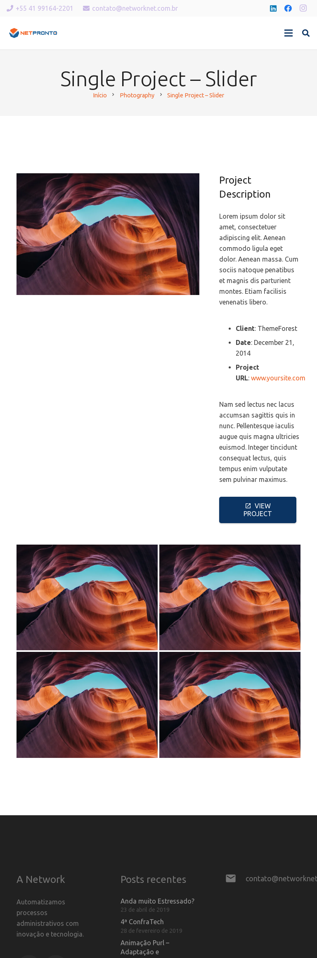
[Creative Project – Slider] (87, 598)
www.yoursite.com (278, 378)
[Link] (33, 33)
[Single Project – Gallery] (229, 705)
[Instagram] (303, 8)
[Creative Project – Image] (229, 598)
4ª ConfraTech (142, 921)
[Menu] (288, 33)
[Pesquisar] (306, 33)
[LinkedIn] (273, 8)
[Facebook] (288, 8)
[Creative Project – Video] (87, 705)
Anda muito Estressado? (157, 901)
